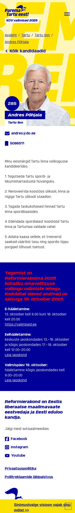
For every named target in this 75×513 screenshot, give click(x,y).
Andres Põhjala (17, 42)
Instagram (16, 447)
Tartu (25, 35)
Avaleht (11, 35)
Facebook (16, 438)
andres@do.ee (20, 133)
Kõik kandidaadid (25, 51)
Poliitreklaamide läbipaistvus (29, 477)
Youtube (15, 455)
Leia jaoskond (16, 355)
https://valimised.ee (21, 324)
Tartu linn (42, 35)
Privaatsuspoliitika (20, 468)
